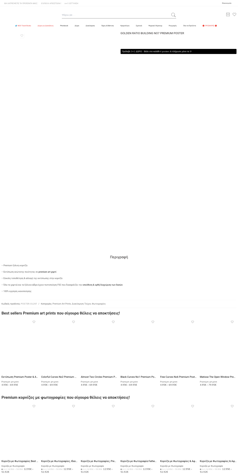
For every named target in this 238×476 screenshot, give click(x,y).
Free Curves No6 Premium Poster (178, 376)
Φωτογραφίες (99, 304)
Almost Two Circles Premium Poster (99, 376)
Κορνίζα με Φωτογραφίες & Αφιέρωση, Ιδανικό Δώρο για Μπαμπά (178, 461)
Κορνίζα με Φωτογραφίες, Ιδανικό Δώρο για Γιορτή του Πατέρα (59, 461)
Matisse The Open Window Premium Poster (218, 376)
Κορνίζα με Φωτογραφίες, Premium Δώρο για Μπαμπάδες (99, 461)
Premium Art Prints (62, 304)
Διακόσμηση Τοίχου (81, 304)
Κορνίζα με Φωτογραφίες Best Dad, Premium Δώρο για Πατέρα (19, 461)
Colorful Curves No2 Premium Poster (59, 376)
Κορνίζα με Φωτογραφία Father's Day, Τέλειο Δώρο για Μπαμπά (139, 461)
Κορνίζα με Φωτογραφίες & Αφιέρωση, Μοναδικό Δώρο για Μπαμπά (218, 461)
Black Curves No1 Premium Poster (139, 376)
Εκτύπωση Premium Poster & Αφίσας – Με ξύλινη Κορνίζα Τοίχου (19, 376)
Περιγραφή (119, 257)
